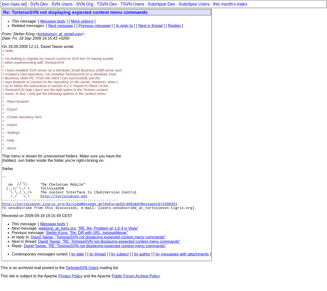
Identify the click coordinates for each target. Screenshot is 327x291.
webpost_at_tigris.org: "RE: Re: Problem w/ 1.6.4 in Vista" (88, 237)
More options (82, 21)
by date (77, 263)
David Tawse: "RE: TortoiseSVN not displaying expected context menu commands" (109, 250)
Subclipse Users (194, 4)
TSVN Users (132, 4)
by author (142, 263)
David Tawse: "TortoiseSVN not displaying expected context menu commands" (98, 246)
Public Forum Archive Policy (135, 285)
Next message (60, 26)
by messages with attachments (182, 263)
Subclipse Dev (161, 4)
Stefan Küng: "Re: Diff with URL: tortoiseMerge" (87, 241)
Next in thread (150, 26)
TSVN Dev (107, 4)
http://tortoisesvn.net (63, 201)
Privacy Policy (70, 285)
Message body (52, 21)
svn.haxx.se (14, 4)
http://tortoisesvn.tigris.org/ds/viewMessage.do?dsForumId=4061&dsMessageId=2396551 (89, 211)
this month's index (230, 4)
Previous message (95, 26)
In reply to (124, 26)
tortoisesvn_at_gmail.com (60, 34)
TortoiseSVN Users (82, 276)
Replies (174, 26)
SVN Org (84, 4)
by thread (97, 263)
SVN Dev (39, 4)
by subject (120, 263)
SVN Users (61, 4)
